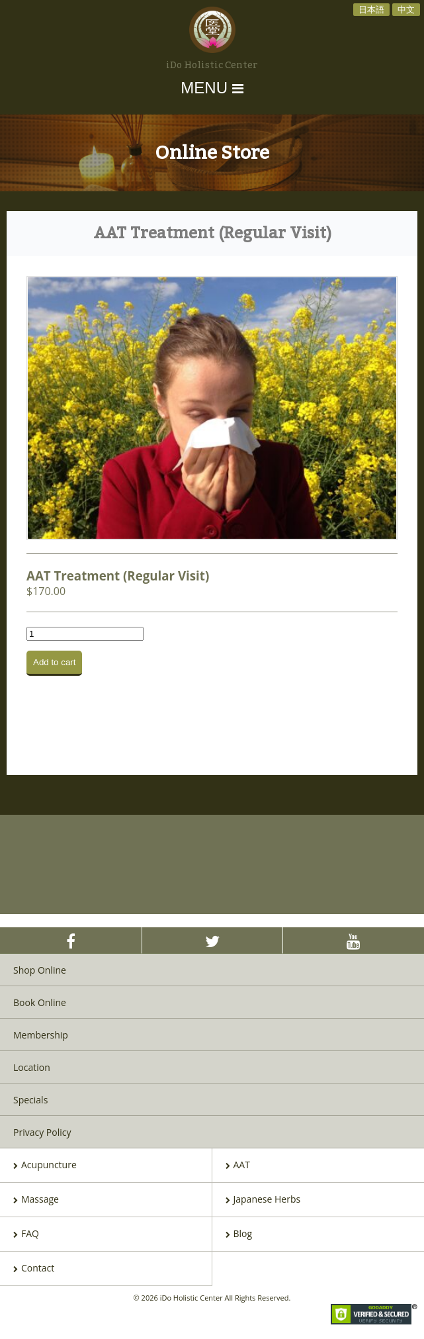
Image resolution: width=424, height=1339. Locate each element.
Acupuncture (45, 1165)
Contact (33, 1269)
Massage (36, 1200)
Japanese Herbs (263, 1200)
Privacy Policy (42, 1132)
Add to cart (54, 662)
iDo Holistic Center (212, 65)
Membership (40, 1035)
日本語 (371, 9)
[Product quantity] (85, 634)
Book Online (39, 1002)
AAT (238, 1165)
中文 (406, 9)
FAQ (26, 1234)
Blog (239, 1234)
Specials (30, 1099)
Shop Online (39, 970)
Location (31, 1067)
